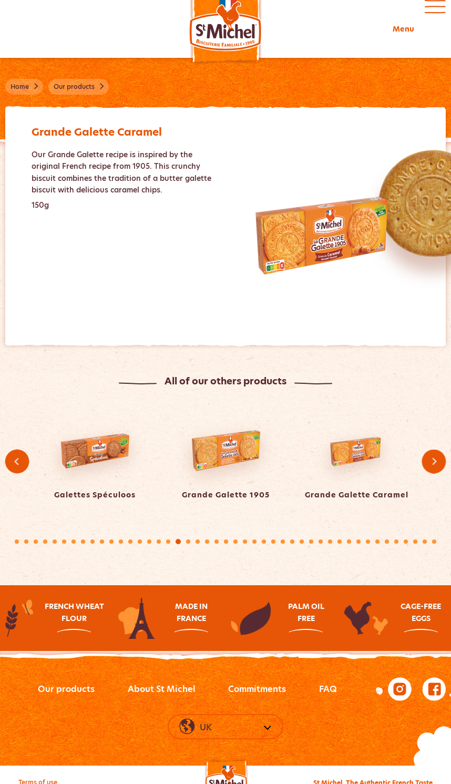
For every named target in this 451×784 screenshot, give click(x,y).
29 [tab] (283, 541)
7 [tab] (73, 541)
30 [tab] (292, 541)
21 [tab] (207, 541)
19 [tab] (188, 541)
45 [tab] (434, 541)
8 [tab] (83, 541)
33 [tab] (320, 541)
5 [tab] (54, 541)
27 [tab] (264, 541)
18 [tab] (178, 541)
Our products (66, 689)
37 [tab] (358, 541)
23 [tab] (226, 541)
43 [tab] (415, 541)
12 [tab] (121, 541)
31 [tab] (301, 541)
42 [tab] (406, 541)
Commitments (257, 689)
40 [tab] (387, 541)
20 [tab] (197, 541)
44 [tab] (424, 541)
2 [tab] (26, 541)
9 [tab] (92, 541)
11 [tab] (111, 541)
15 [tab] (149, 541)
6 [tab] (64, 541)
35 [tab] (339, 541)
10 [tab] (102, 541)
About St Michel (162, 689)
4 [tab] (45, 541)
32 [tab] (311, 541)
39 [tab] (377, 541)
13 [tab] (130, 541)
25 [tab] (245, 541)
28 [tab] (273, 541)
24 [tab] (235, 541)
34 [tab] (330, 541)
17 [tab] (168, 541)
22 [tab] (216, 541)
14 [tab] (140, 541)
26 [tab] (254, 541)
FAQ (328, 689)
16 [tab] (158, 541)
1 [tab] (17, 541)
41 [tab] (396, 541)
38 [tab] (368, 541)
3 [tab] (35, 541)
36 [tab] (349, 541)
